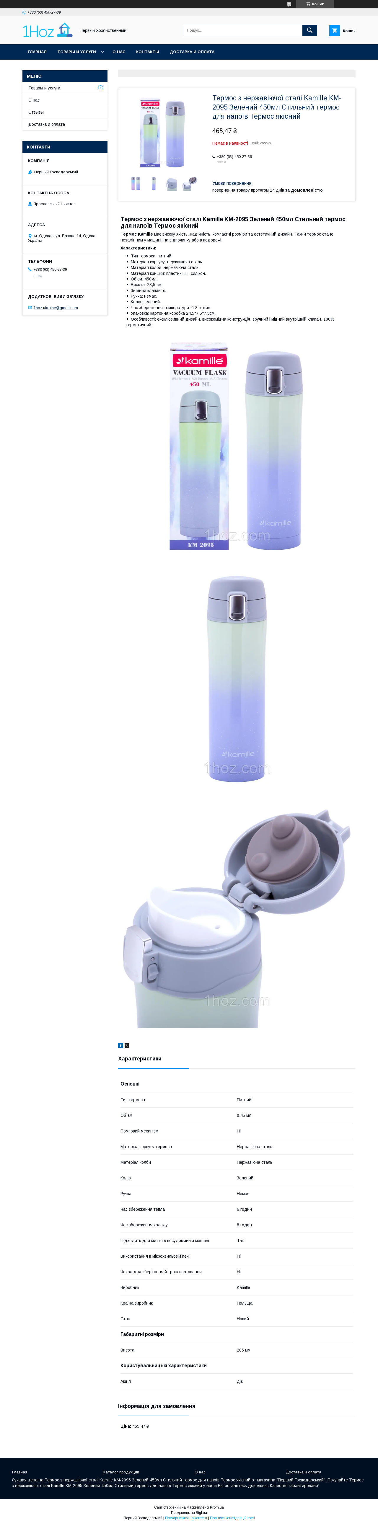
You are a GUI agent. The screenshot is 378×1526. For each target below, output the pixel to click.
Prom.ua (217, 1507)
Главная (37, 52)
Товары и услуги (76, 52)
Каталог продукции (121, 1472)
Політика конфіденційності (232, 1518)
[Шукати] (309, 30)
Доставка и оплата (192, 52)
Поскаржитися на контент (186, 1518)
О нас (119, 52)
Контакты (147, 52)
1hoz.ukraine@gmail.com (56, 307)
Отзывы (36, 112)
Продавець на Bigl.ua (189, 1513)
